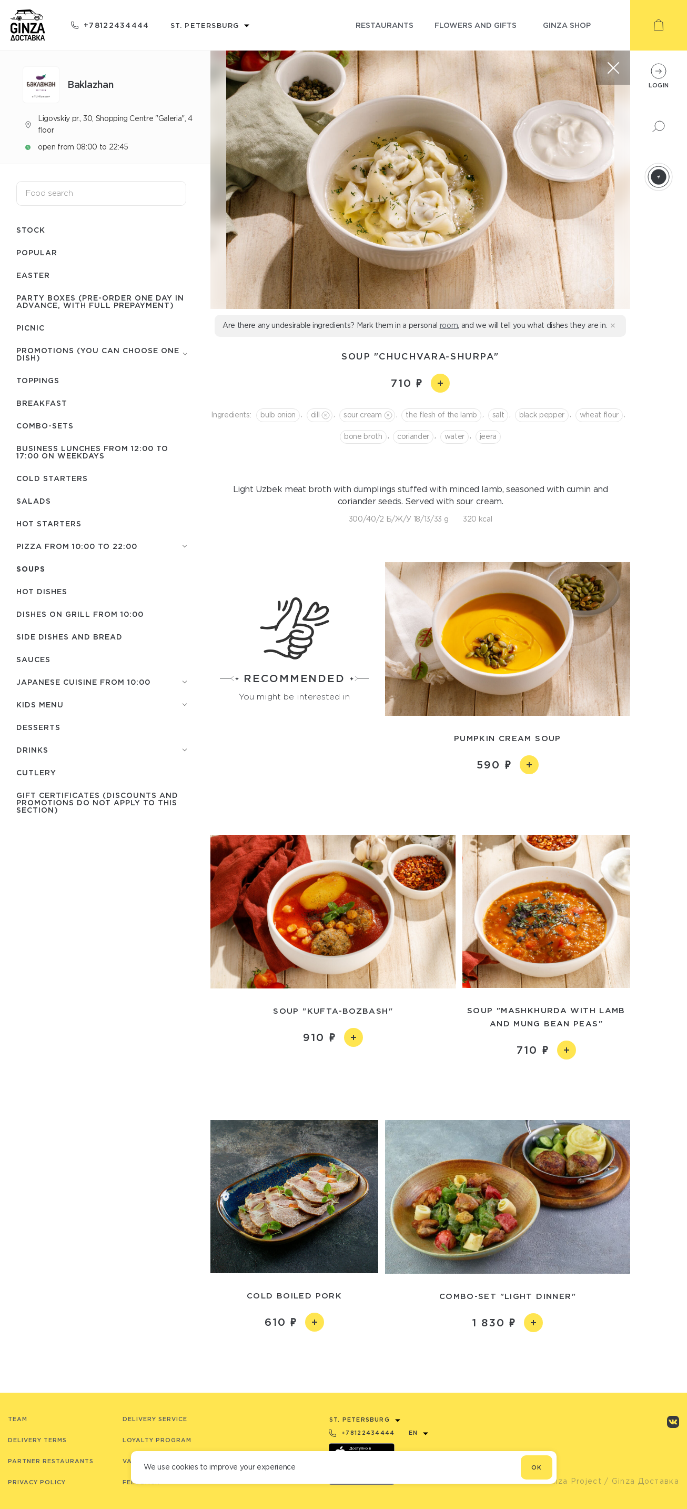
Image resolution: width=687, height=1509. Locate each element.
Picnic (30, 328)
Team (17, 1419)
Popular (36, 252)
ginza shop (567, 25)
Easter (33, 275)
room (449, 325)
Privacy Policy (37, 1482)
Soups (30, 569)
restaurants (384, 25)
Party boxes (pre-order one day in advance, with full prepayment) (100, 301)
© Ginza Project (568, 1481)
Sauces (33, 659)
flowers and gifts (476, 25)
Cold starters (52, 478)
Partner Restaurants (51, 1461)
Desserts (38, 727)
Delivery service (155, 1419)
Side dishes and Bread (69, 637)
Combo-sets (45, 425)
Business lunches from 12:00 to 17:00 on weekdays (92, 451)
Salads (33, 501)
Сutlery (36, 772)
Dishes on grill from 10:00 (80, 614)
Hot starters (49, 523)
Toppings (37, 380)
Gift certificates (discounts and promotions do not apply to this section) (97, 802)
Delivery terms (37, 1440)
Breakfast (41, 403)
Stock (30, 230)
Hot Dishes (41, 591)
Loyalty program (157, 1440)
